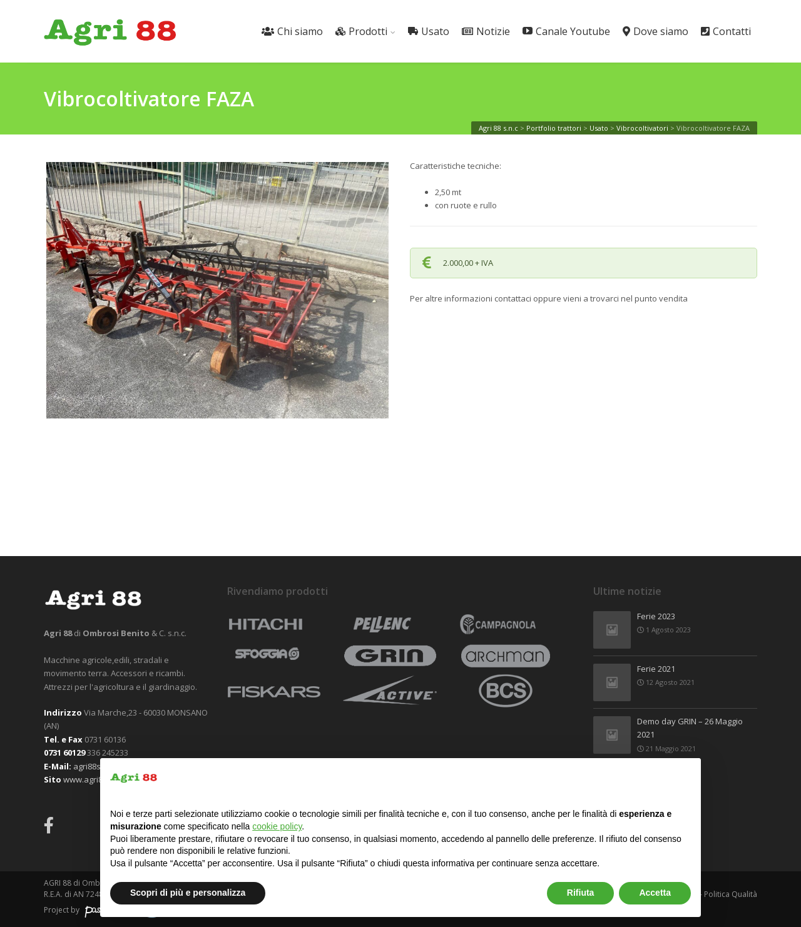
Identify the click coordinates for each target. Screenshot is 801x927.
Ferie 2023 (656, 616)
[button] (685, 778)
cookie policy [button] (277, 826)
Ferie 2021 (656, 669)
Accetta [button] (655, 893)
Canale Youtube (566, 31)
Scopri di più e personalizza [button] (187, 893)
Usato (428, 31)
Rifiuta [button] (580, 893)
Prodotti (361, 31)
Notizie (486, 31)
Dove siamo (655, 31)
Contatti (726, 31)
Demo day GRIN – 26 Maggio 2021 (690, 729)
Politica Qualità (730, 894)
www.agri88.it (88, 779)
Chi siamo (292, 31)
